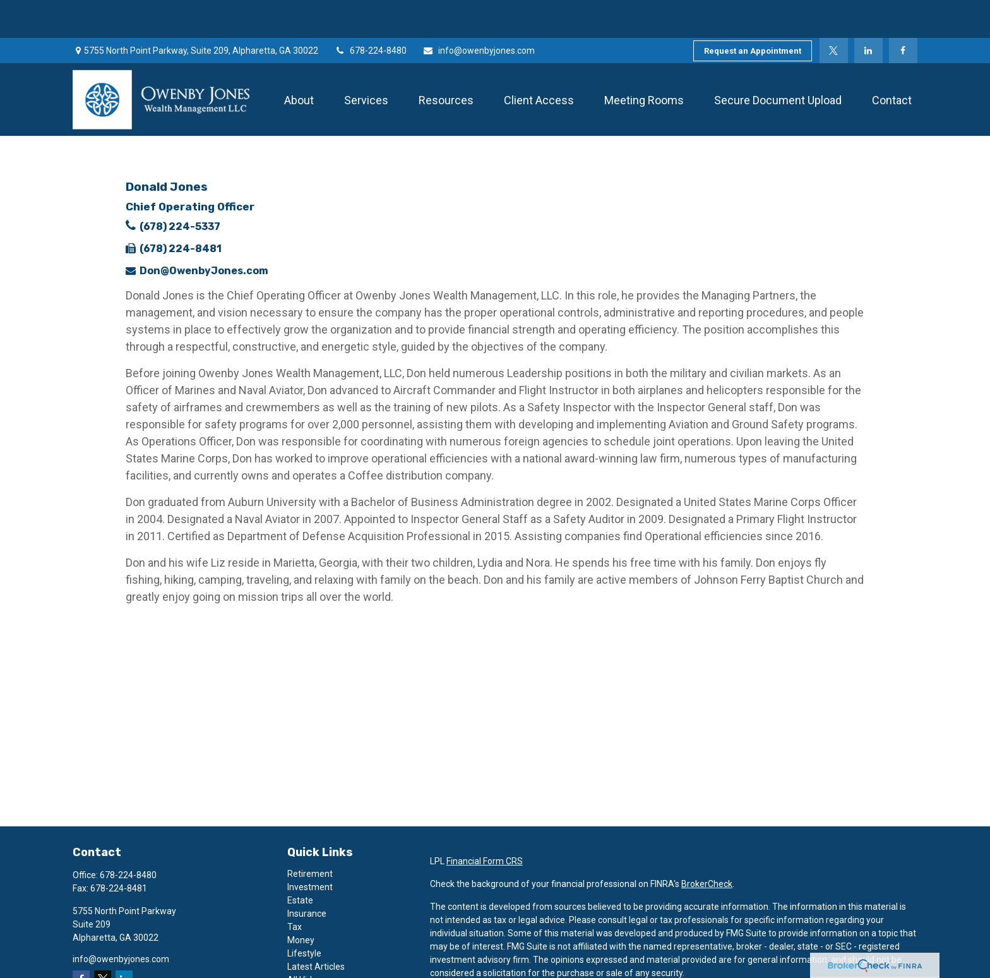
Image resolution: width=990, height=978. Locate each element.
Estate (300, 862)
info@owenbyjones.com (478, 13)
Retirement (310, 836)
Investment (310, 849)
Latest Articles (316, 929)
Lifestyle (304, 915)
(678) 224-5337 (180, 189)
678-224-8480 (370, 13)
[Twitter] (834, 12)
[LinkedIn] (868, 12)
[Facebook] (903, 12)
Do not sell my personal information (787, 971)
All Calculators (315, 955)
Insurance (306, 876)
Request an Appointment (752, 13)
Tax (294, 889)
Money (300, 902)
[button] (298, 62)
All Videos (306, 942)
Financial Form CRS (484, 823)
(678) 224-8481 (181, 211)
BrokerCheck (706, 846)
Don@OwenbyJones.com (204, 233)
